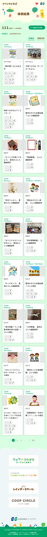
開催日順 (40, 38)
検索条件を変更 (37, 28)
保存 (20, 61)
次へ (33, 440)
